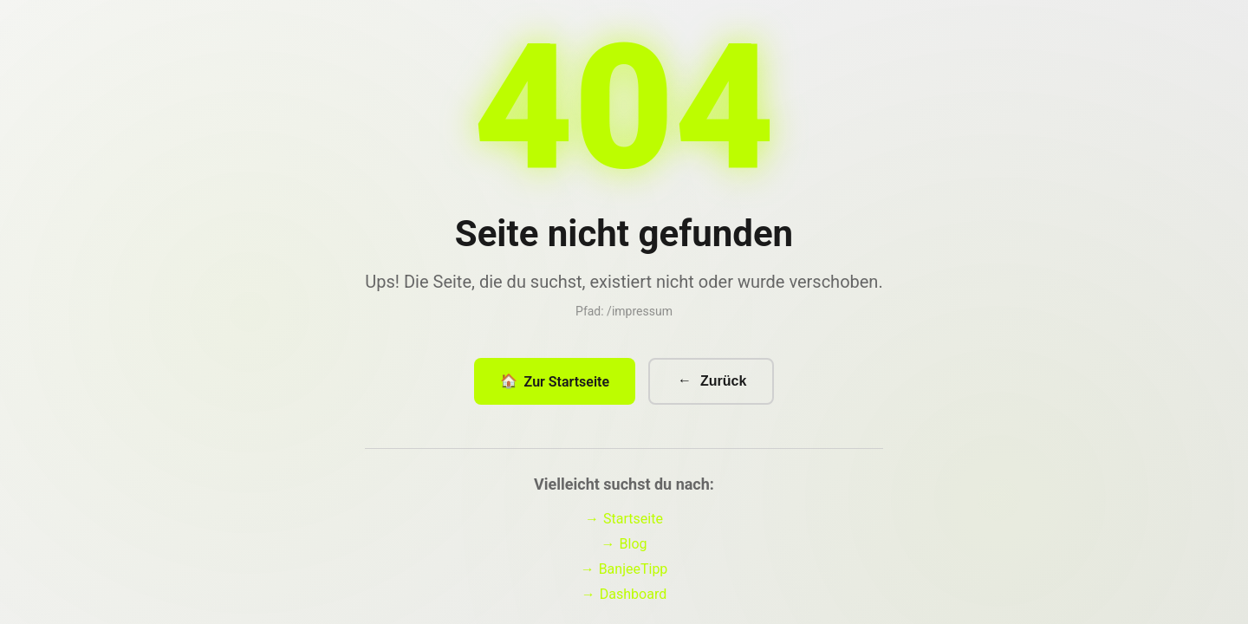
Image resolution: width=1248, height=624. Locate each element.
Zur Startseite (554, 386)
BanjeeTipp (624, 574)
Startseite (624, 524)
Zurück (711, 386)
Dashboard (624, 599)
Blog (624, 549)
